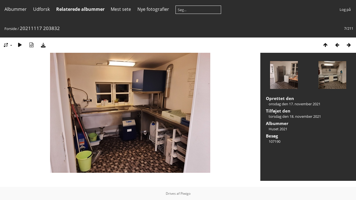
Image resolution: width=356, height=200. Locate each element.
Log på (345, 9)
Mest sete (121, 9)
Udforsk (41, 9)
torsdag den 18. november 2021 (295, 116)
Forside (10, 28)
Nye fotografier (153, 9)
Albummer (15, 9)
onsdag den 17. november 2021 (294, 103)
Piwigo (186, 193)
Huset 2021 (278, 128)
